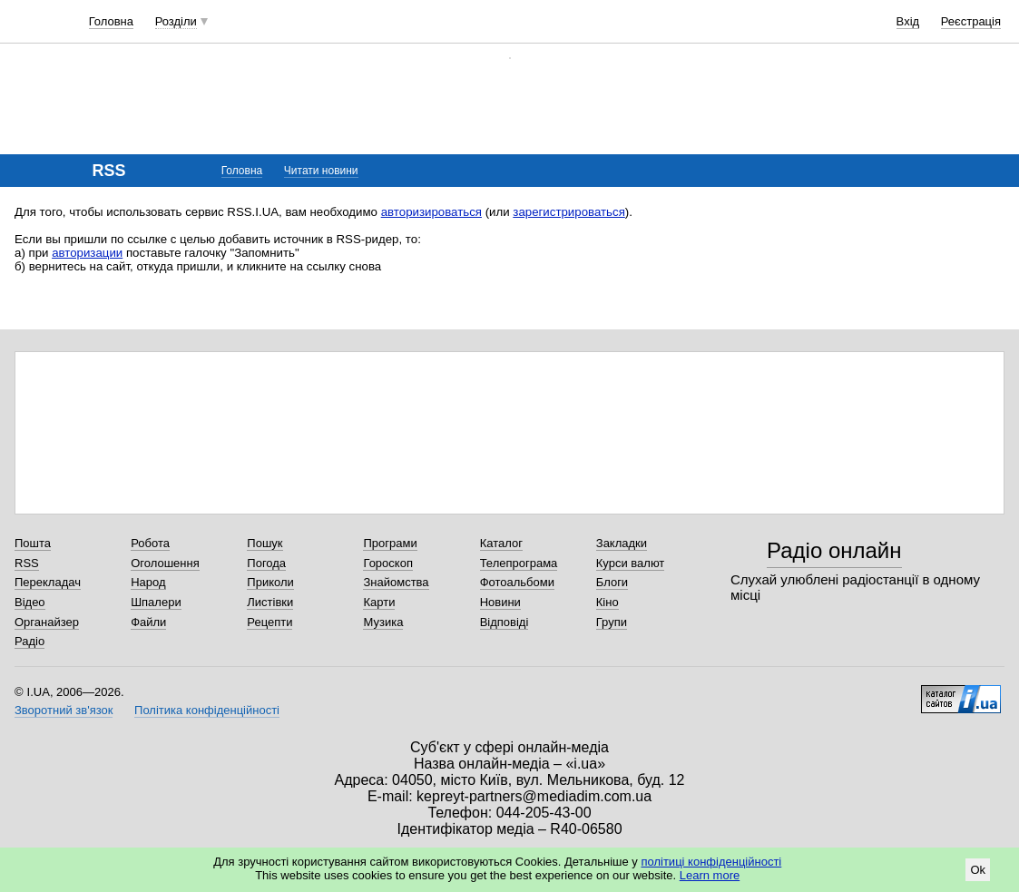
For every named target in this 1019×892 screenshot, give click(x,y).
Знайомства (395, 582)
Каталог (501, 543)
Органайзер (47, 622)
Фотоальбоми (517, 582)
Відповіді (504, 622)
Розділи (176, 21)
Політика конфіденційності (206, 710)
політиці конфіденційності (711, 861)
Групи (611, 622)
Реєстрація (971, 21)
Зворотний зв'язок (64, 710)
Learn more (710, 875)
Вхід (908, 21)
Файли (148, 622)
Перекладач (48, 582)
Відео (30, 602)
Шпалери (156, 602)
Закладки (621, 543)
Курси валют (630, 563)
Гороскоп (387, 563)
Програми (389, 543)
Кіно (607, 602)
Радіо (29, 641)
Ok (977, 870)
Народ (148, 582)
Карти (379, 602)
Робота (150, 543)
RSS (27, 563)
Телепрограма (519, 563)
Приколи (270, 582)
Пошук (264, 543)
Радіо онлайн (834, 550)
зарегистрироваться (569, 212)
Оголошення (165, 563)
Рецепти (269, 622)
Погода (266, 563)
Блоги (612, 582)
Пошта (33, 543)
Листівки (270, 602)
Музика (383, 622)
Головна (111, 21)
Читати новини (321, 170)
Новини (500, 602)
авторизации (87, 253)
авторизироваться (431, 212)
